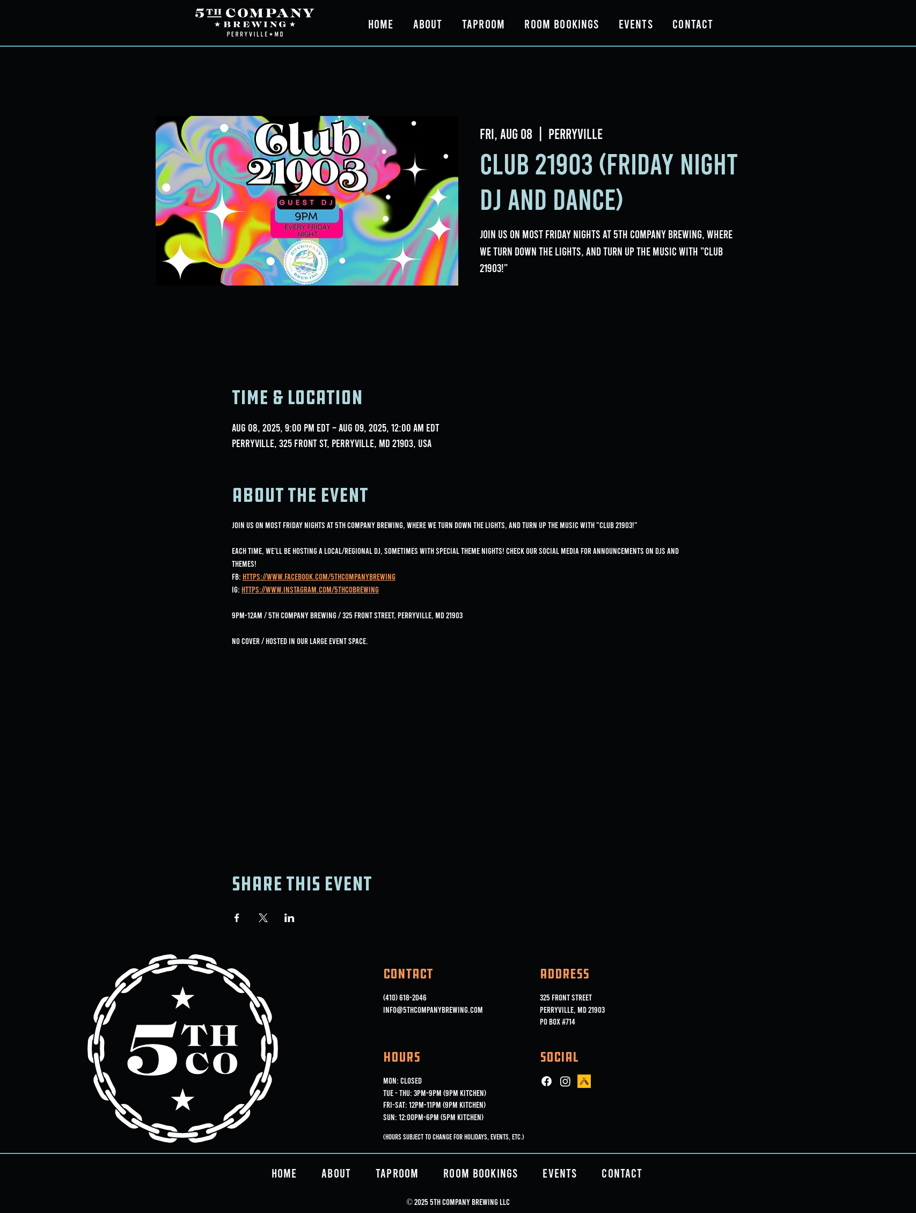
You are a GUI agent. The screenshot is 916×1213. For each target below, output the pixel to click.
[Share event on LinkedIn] (289, 918)
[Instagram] (565, 1081)
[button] (428, 23)
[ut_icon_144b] (584, 1081)
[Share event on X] (263, 918)
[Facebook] (546, 1081)
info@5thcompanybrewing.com (433, 1009)
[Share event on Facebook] (237, 918)
